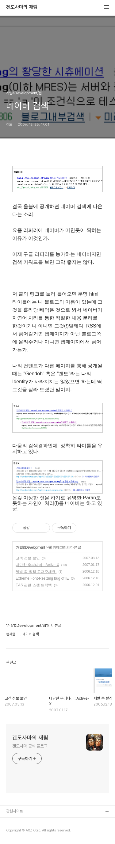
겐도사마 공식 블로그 (30, 746)
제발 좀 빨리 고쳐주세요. (36, 572)
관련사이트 (14, 811)
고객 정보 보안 (28, 558)
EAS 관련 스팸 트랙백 (34, 585)
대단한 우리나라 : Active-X (37, 565)
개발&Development (30, 547)
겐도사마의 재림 (21, 7)
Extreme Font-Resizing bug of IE (42, 578)
